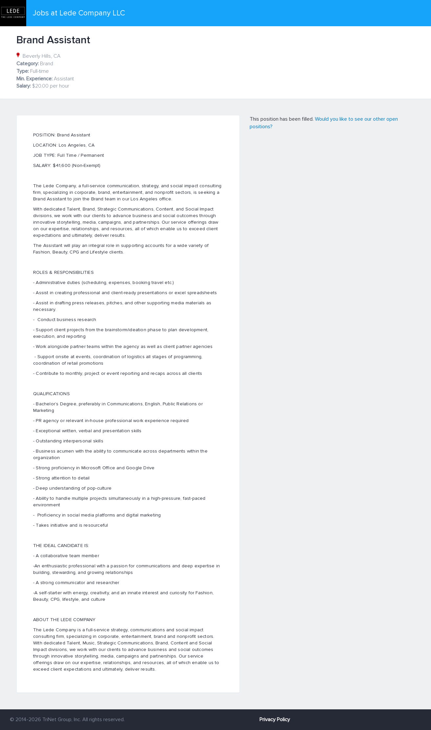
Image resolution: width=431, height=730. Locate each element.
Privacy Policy (274, 719)
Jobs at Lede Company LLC (79, 13)
